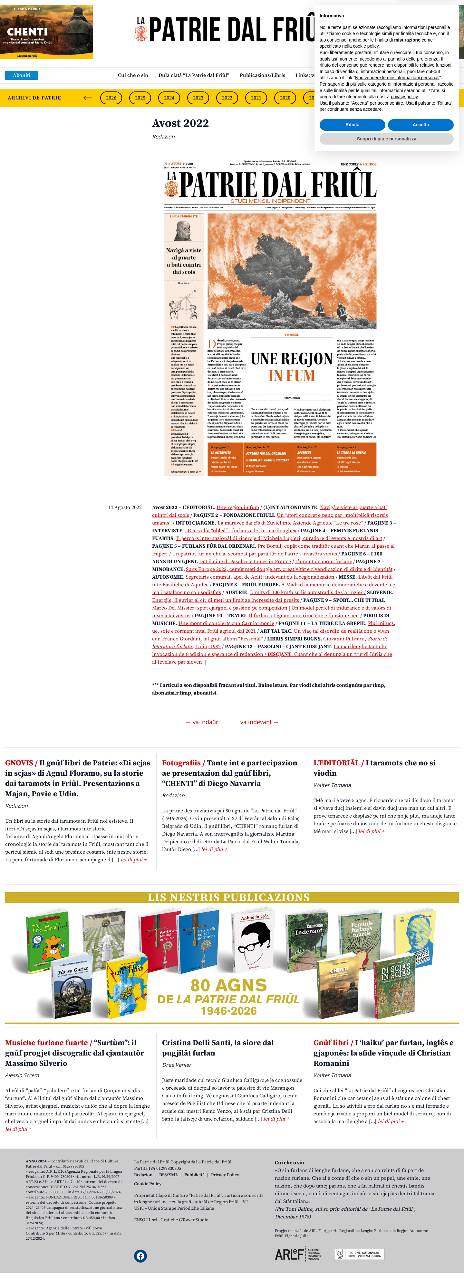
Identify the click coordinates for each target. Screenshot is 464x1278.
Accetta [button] (421, 1246)
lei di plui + (133, 860)
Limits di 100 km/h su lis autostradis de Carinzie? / (308, 592)
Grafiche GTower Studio (184, 1220)
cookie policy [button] (366, 1167)
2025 (140, 98)
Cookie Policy (147, 1184)
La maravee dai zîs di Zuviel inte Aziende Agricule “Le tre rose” (290, 523)
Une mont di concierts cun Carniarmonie (226, 623)
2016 (401, 98)
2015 (430, 98)
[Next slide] (454, 98)
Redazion (143, 1175)
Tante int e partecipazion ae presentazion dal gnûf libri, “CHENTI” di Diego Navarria (229, 773)
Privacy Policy (225, 1175)
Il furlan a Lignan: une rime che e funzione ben (304, 615)
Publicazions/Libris (262, 75)
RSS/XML (168, 1175)
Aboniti (21, 75)
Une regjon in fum (238, 507)
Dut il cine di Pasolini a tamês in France (245, 561)
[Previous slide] (87, 98)
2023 (198, 98)
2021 (256, 98)
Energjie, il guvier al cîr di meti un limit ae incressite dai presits (225, 600)
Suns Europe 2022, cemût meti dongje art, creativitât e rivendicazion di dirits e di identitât (289, 569)
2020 (285, 98)
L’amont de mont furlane (323, 561)
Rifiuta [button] (352, 1246)
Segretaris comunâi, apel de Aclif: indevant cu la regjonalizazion (260, 577)
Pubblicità (194, 1175)
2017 (372, 98)
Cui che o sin (133, 75)
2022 (227, 98)
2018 (343, 98)
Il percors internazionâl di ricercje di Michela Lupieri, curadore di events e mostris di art (279, 538)
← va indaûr (202, 722)
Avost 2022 (180, 123)
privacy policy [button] (404, 1218)
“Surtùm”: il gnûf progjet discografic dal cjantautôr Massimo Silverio (74, 1053)
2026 (111, 98)
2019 (314, 98)
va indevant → (259, 722)
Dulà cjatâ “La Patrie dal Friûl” (194, 75)
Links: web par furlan (320, 75)
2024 (169, 98)
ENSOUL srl (145, 1220)
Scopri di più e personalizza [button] (386, 1260)
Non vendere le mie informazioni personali (397, 1199)
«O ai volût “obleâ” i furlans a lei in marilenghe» (240, 530)
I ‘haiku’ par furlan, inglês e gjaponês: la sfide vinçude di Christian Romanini (384, 1053)
